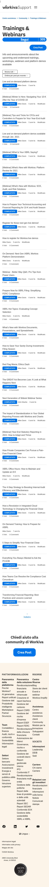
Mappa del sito (7, 848)
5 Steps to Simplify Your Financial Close (20, 543)
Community (23, 18)
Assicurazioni (8, 765)
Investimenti (7, 768)
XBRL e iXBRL (23, 819)
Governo (6, 780)
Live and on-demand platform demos (19, 81)
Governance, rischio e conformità (23, 747)
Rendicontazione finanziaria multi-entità (24, 778)
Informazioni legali (9, 841)
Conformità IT (23, 772)
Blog (34, 685)
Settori (5, 755)
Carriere (36, 765)
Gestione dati (8, 700)
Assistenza (37, 707)
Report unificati (9, 697)
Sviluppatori (37, 731)
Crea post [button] (38, 48)
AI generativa (8, 694)
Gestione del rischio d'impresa (23, 716)
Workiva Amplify (39, 698)
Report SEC (22, 803)
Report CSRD (23, 710)
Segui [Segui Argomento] (24, 40)
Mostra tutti (10, 72)
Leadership (37, 750)
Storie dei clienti (39, 688)
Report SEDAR (24, 807)
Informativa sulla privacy (11, 845)
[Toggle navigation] (39, 7)
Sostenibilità (7, 740)
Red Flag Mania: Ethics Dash (16, 364)
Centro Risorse (36, 680)
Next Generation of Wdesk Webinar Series (22, 398)
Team (4, 725)
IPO (19, 769)
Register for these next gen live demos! (20, 223)
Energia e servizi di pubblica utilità (8, 774)
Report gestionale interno (21, 763)
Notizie (35, 798)
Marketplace (7, 710)
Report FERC (23, 726)
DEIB (34, 753)
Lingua (26, 834)
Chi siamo (37, 768)
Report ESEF (23, 723)
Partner (5, 713)
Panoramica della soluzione (24, 680)
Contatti (36, 735)
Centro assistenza (9, 18)
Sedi (34, 756)
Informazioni (38, 746)
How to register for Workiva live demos (20, 238)
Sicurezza (6, 716)
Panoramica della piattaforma (8, 682)
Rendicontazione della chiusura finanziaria (24, 732)
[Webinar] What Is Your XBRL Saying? (20, 152)
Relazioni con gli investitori (39, 781)
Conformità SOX (24, 810)
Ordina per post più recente (16, 76)
